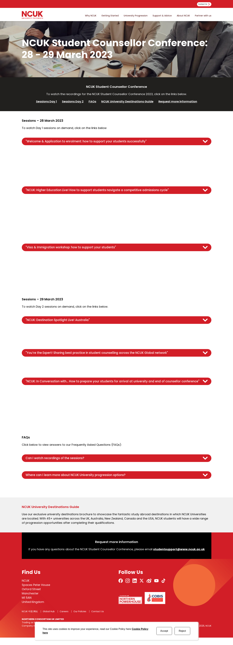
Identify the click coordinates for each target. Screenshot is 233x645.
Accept (164, 631)
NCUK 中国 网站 (30, 618)
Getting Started (110, 15)
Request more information (177, 101)
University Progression (136, 15)
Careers (64, 618)
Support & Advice (162, 15)
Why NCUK (90, 15)
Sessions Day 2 (73, 101)
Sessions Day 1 (46, 101)
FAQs (92, 101)
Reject (182, 631)
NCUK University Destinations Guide (127, 101)
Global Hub (49, 618)
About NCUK (183, 15)
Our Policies (79, 618)
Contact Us (97, 618)
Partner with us (203, 15)
